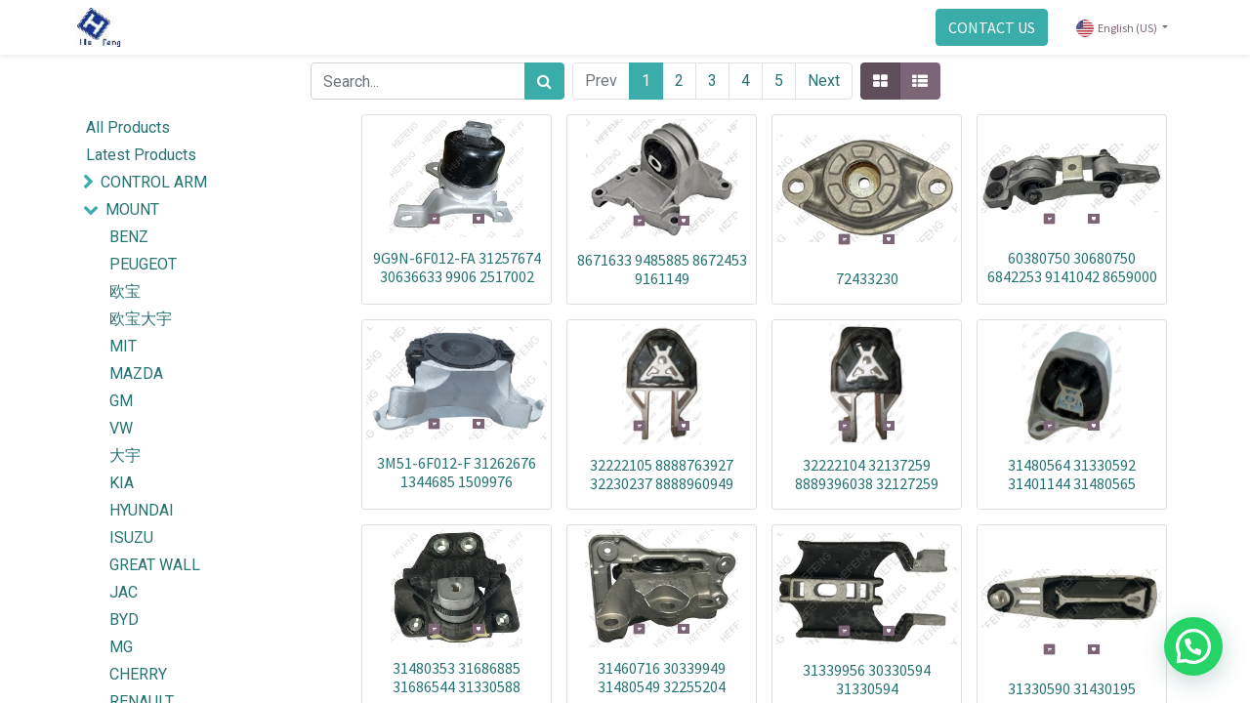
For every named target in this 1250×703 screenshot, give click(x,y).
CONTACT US (985, 27)
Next (824, 80)
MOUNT (132, 209)
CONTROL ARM (154, 182)
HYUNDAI (141, 510)
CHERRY (138, 674)
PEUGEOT (143, 264)
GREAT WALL (154, 565)
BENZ (128, 236)
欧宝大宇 (140, 319)
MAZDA (136, 373)
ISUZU (131, 537)
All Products (128, 127)
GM (121, 401)
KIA (121, 483)
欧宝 (125, 291)
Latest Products (141, 154)
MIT (123, 346)
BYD (124, 619)
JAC (123, 592)
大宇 (125, 455)
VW (121, 428)
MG (121, 647)
